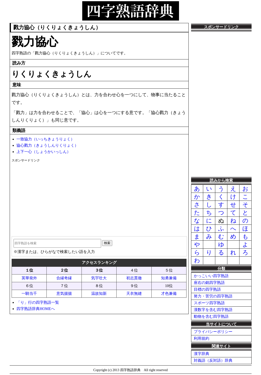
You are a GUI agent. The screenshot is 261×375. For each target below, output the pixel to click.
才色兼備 (169, 293)
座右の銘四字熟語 (209, 283)
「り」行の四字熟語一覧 (37, 302)
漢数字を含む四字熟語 (213, 310)
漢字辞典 (201, 354)
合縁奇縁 (64, 278)
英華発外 (29, 278)
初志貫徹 (134, 278)
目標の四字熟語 (207, 289)
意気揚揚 (64, 293)
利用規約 (201, 338)
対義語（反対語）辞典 (213, 360)
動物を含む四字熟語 (211, 316)
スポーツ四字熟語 (209, 303)
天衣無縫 (134, 293)
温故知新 (99, 293)
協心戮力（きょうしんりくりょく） (47, 145)
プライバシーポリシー (213, 332)
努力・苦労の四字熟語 (213, 296)
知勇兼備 (169, 278)
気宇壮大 (99, 278)
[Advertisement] (99, 197)
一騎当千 (29, 293)
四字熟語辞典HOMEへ (35, 309)
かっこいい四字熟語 (211, 276)
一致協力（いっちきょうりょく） (45, 139)
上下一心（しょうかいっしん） (43, 152)
